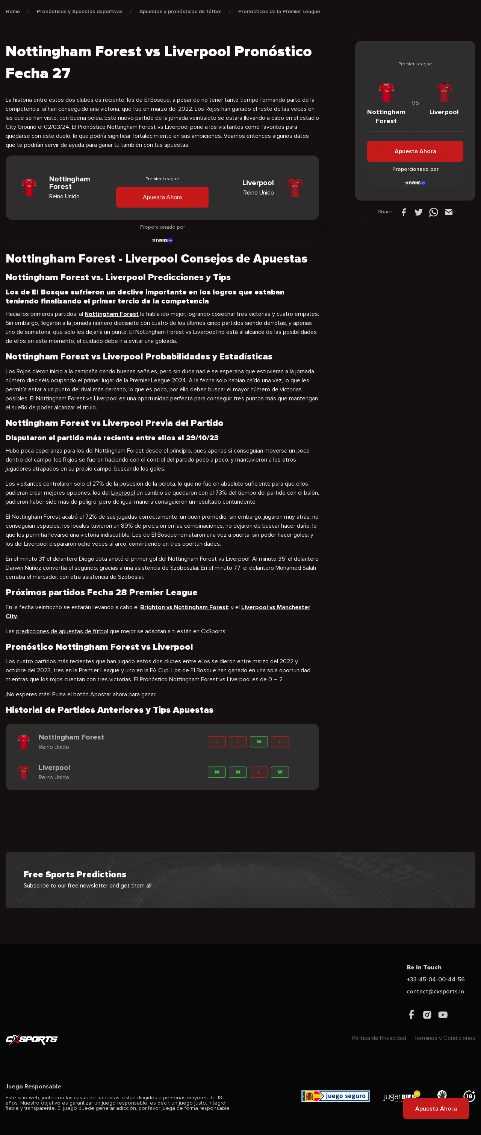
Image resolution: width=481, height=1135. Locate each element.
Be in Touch (424, 967)
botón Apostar (92, 694)
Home (13, 11)
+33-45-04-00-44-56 (436, 979)
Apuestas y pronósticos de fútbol (180, 11)
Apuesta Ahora (162, 197)
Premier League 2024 (158, 380)
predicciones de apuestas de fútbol (62, 631)
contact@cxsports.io (435, 991)
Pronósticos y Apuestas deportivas (80, 11)
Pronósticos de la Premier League (279, 11)
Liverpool (123, 493)
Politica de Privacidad (379, 1038)
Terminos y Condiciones (444, 1038)
